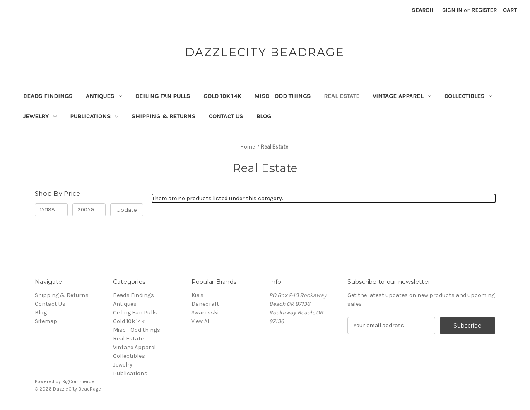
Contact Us (226, 116)
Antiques (104, 96)
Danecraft (205, 303)
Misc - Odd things (282, 96)
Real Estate (341, 96)
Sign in (452, 10)
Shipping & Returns (163, 116)
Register (484, 10)
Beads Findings (47, 96)
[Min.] (51, 209)
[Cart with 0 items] (510, 10)
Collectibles (468, 96)
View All (201, 321)
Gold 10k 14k (222, 96)
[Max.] (89, 209)
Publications (94, 116)
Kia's (197, 295)
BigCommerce (78, 381)
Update (126, 209)
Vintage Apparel (402, 96)
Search (422, 10)
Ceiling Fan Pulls (162, 96)
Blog (263, 116)
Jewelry (40, 116)
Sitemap (46, 321)
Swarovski (205, 312)
